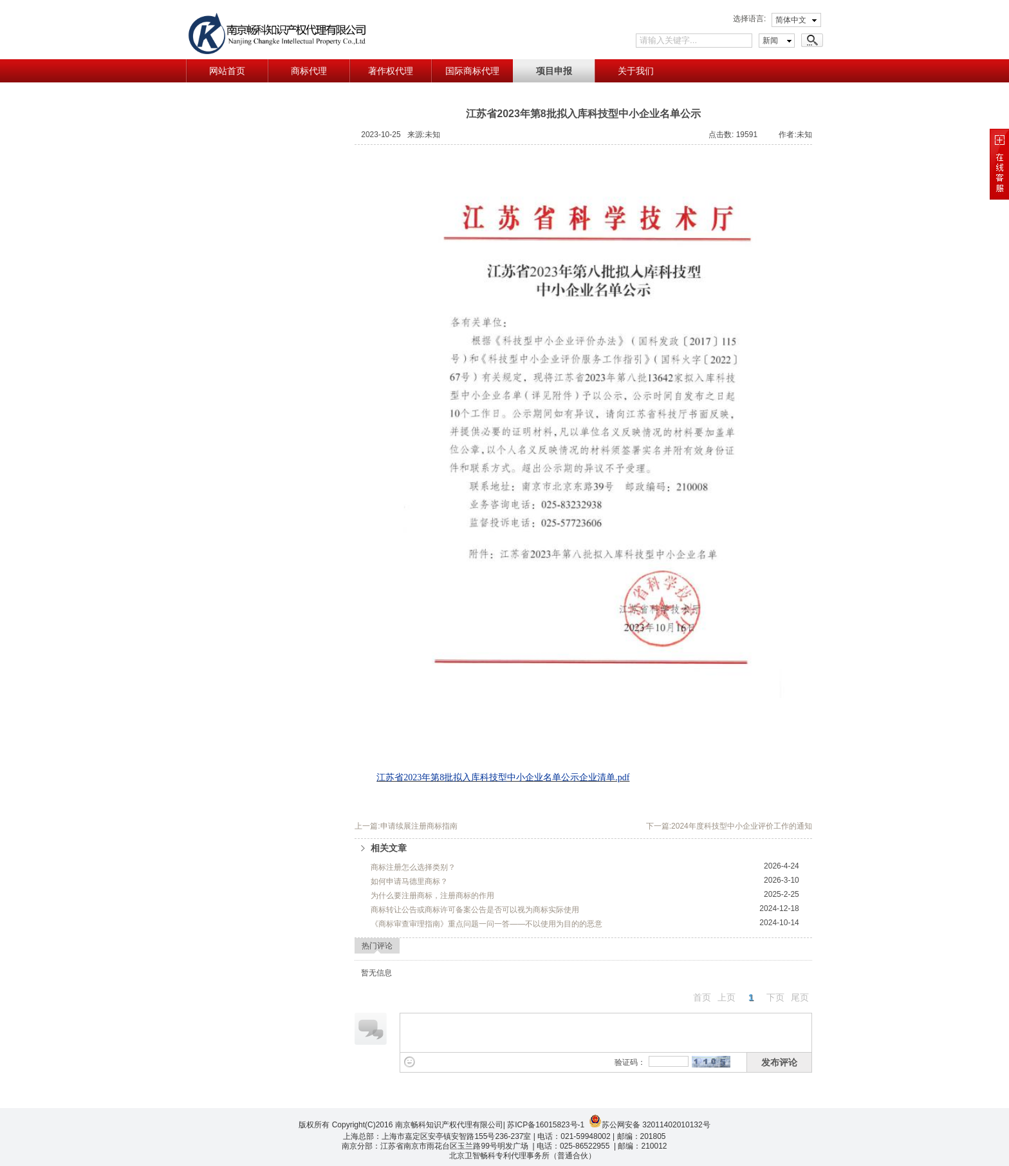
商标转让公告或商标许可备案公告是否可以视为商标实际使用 (475, 909)
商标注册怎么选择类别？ (413, 867)
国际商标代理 (472, 71)
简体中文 (790, 19)
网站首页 (227, 71)
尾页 (800, 997)
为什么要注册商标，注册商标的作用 (432, 895)
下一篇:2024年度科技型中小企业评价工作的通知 (729, 826)
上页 (726, 997)
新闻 (770, 40)
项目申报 (554, 71)
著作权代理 (390, 71)
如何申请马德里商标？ (409, 881)
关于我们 (636, 71)
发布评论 (779, 1062)
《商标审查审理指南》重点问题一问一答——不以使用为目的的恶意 (486, 923)
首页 (702, 997)
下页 (775, 997)
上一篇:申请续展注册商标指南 (406, 826)
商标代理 (309, 71)
